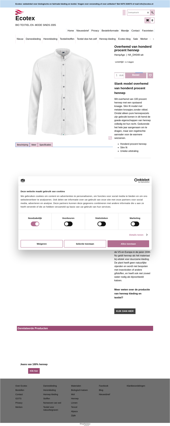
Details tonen (136, 235)
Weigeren (42, 243)
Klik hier (34, 371)
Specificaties (45, 145)
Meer (33, 145)
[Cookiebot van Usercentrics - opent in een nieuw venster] (136, 180)
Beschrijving (22, 145)
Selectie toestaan (85, 243)
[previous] (150, 39)
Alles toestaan (128, 243)
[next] (153, 39)
